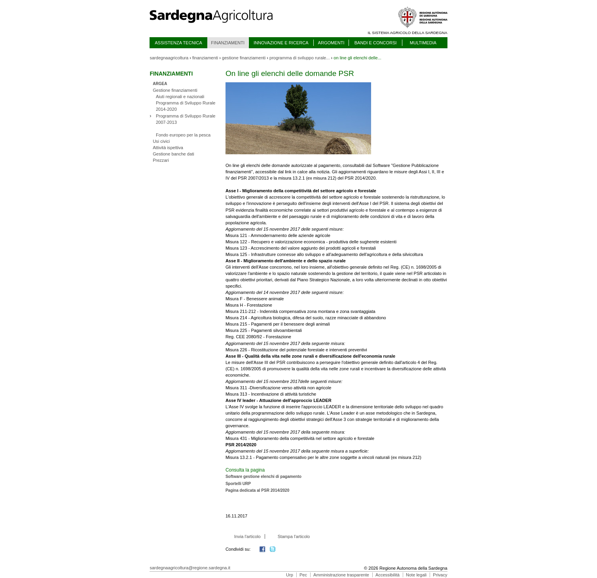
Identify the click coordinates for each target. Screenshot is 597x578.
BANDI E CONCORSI (375, 42)
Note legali (416, 574)
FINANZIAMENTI (227, 42)
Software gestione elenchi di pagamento (263, 476)
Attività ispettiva (168, 147)
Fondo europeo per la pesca (183, 135)
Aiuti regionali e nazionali (180, 96)
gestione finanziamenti (243, 57)
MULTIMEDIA (423, 42)
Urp (289, 574)
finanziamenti (205, 57)
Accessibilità (387, 574)
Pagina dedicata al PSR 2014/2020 (257, 490)
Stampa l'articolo (294, 536)
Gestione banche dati (173, 154)
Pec (303, 574)
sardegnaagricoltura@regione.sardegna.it (190, 567)
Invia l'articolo (247, 536)
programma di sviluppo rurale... (299, 57)
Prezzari (161, 160)
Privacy (440, 574)
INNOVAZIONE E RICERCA (281, 42)
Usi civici (161, 141)
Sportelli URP (238, 483)
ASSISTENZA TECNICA (178, 42)
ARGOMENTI (331, 42)
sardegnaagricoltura (169, 57)
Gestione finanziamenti (175, 90)
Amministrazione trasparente (341, 574)
